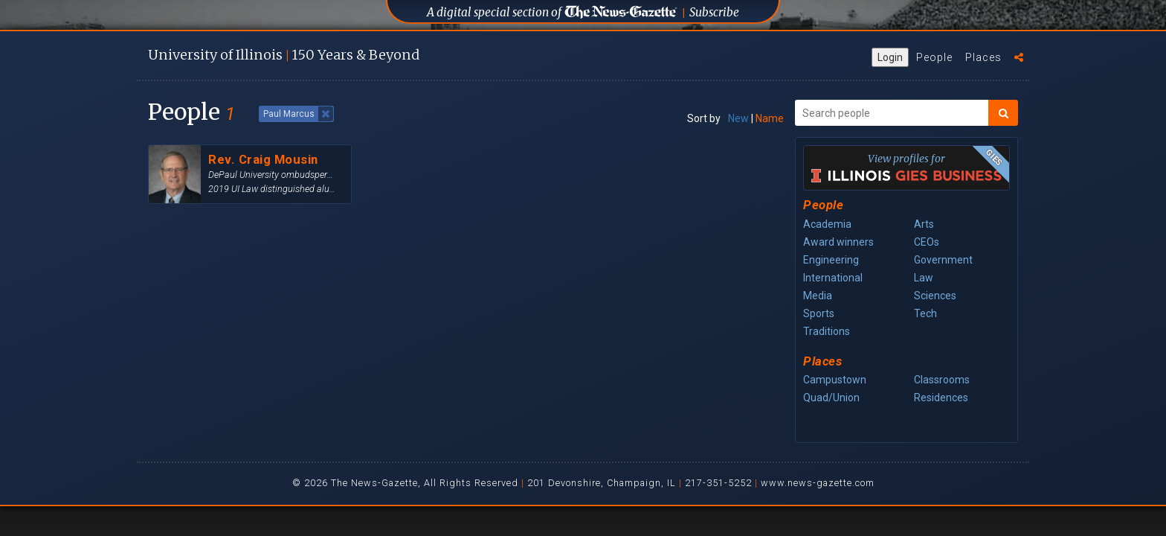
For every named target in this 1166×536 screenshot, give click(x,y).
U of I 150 (283, 54)
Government (943, 260)
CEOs (926, 242)
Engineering (831, 260)
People (934, 57)
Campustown (834, 380)
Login (890, 57)
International (833, 278)
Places (983, 57)
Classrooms (942, 380)
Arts (924, 224)
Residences (941, 397)
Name (770, 118)
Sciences (935, 296)
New (738, 118)
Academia (827, 224)
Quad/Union (831, 397)
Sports (818, 313)
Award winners (838, 242)
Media (817, 296)
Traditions (826, 331)
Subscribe (714, 12)
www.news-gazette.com (817, 482)
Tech (925, 313)
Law (923, 278)
